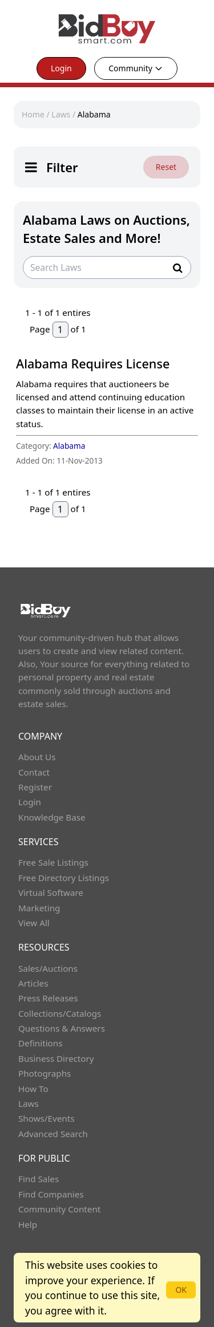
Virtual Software (50, 892)
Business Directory (56, 1058)
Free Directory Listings (63, 877)
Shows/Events (46, 1118)
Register (35, 787)
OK (181, 1289)
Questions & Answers (61, 1028)
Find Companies (51, 1194)
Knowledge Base (52, 817)
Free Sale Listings (53, 862)
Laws (60, 114)
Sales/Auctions (48, 968)
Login (61, 68)
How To (33, 1088)
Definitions (40, 1043)
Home (33, 114)
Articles (33, 983)
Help (27, 1224)
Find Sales (38, 1178)
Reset (166, 166)
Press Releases (48, 998)
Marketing (39, 908)
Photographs (44, 1073)
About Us (37, 756)
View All (34, 922)
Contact (34, 772)
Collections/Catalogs (59, 1013)
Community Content (59, 1209)
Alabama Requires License (92, 363)
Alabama (94, 114)
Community (135, 68)
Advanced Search (53, 1133)
